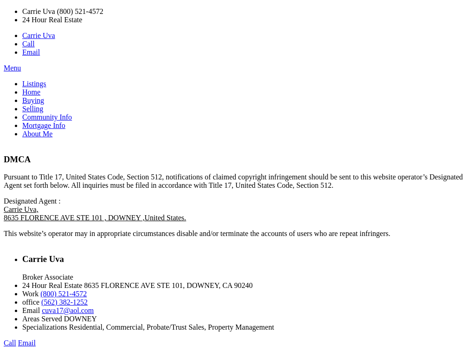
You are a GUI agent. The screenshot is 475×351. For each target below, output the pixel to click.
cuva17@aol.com (68, 310)
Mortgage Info (43, 125)
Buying (33, 100)
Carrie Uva (38, 35)
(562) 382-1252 (64, 302)
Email (31, 52)
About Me (37, 134)
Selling (32, 109)
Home (31, 92)
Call (28, 44)
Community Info (47, 117)
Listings (34, 84)
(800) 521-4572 (63, 294)
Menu (12, 68)
